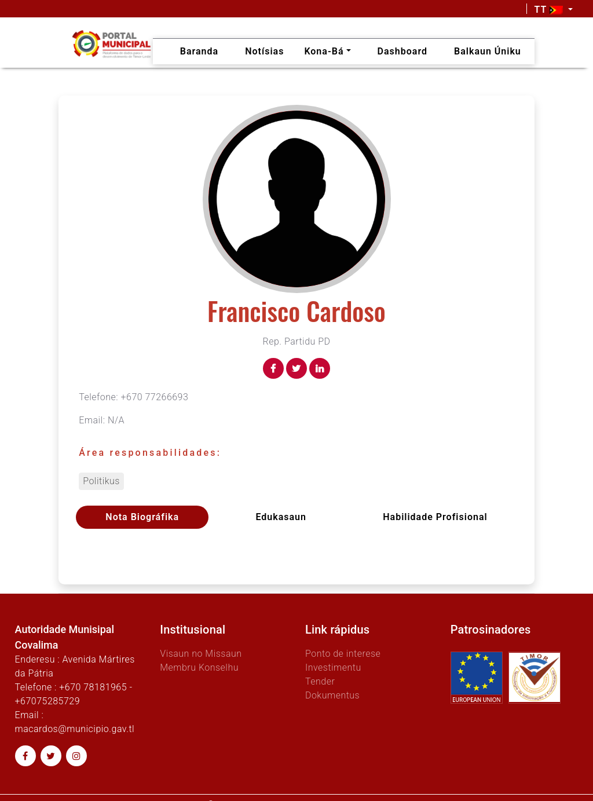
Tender (320, 681)
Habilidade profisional (435, 516)
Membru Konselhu (199, 667)
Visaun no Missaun (200, 653)
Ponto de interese (342, 653)
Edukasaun (280, 516)
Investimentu (333, 667)
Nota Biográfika (142, 516)
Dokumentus (332, 695)
